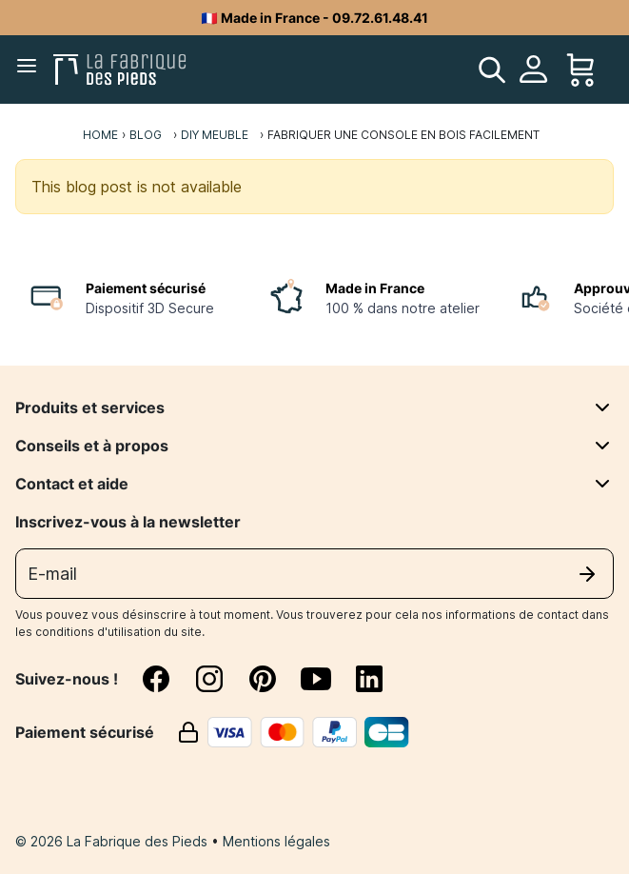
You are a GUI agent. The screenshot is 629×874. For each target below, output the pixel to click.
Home (100, 135)
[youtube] (327, 679)
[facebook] (167, 679)
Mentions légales (276, 841)
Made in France (374, 288)
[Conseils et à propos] (602, 445)
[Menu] (30, 69)
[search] (492, 69)
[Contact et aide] (602, 483)
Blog (145, 135)
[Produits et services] (602, 407)
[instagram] (220, 679)
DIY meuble (214, 135)
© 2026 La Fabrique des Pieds (113, 841)
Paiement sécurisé (146, 288)
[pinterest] (274, 679)
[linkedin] (369, 679)
